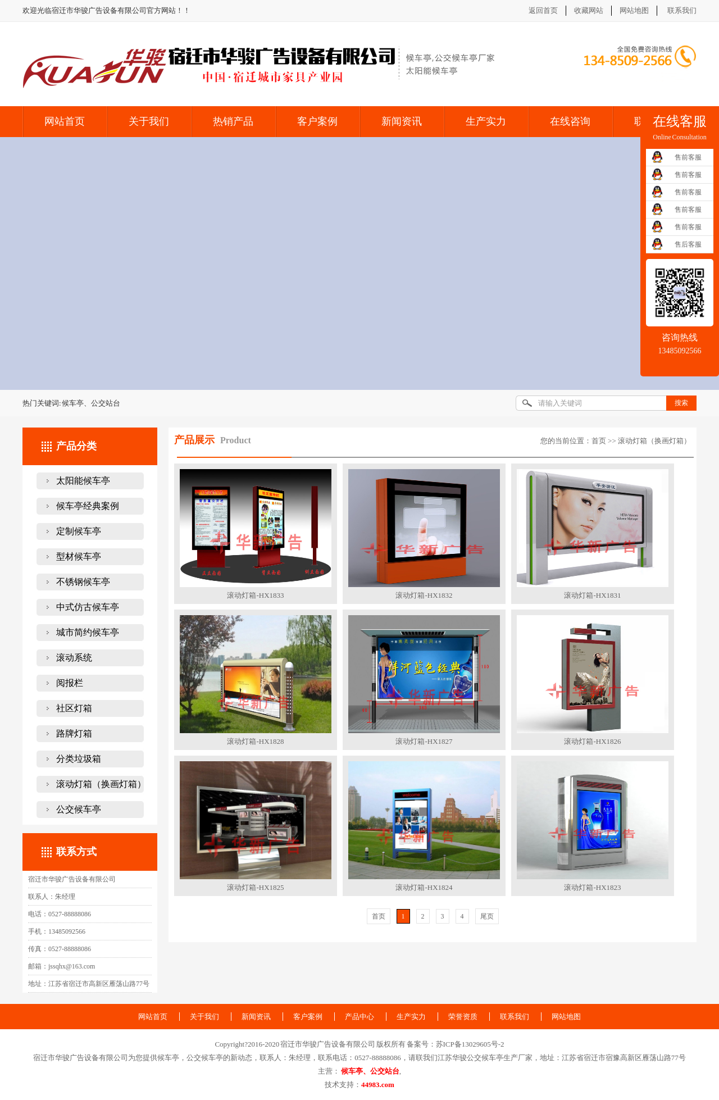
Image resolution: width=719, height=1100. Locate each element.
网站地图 (634, 10)
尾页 (487, 916)
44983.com (377, 1084)
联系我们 (682, 10)
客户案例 (317, 121)
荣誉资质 (462, 1016)
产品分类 (76, 446)
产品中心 (359, 1016)
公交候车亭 (78, 809)
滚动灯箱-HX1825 (255, 887)
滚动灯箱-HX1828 (255, 741)
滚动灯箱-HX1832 (423, 595)
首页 (598, 441)
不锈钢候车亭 (83, 582)
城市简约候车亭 (87, 632)
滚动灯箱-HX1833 (255, 595)
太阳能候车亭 (83, 480)
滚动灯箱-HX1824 (423, 887)
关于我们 (149, 121)
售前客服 (688, 157)
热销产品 (233, 121)
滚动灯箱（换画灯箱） (101, 784)
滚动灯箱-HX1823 (592, 887)
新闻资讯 (401, 121)
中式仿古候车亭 (87, 607)
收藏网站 (588, 10)
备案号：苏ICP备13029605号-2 (455, 1044)
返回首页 (543, 10)
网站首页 (64, 121)
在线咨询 (570, 121)
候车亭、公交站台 (370, 1071)
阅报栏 (69, 683)
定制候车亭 (78, 531)
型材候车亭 (78, 556)
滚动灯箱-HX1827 (423, 741)
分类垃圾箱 (78, 758)
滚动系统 (74, 657)
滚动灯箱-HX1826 (592, 741)
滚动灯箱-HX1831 (592, 595)
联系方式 (76, 851)
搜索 (681, 403)
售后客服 (688, 244)
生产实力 (486, 121)
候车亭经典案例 (87, 506)
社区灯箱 (74, 708)
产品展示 (194, 440)
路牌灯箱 (74, 733)
